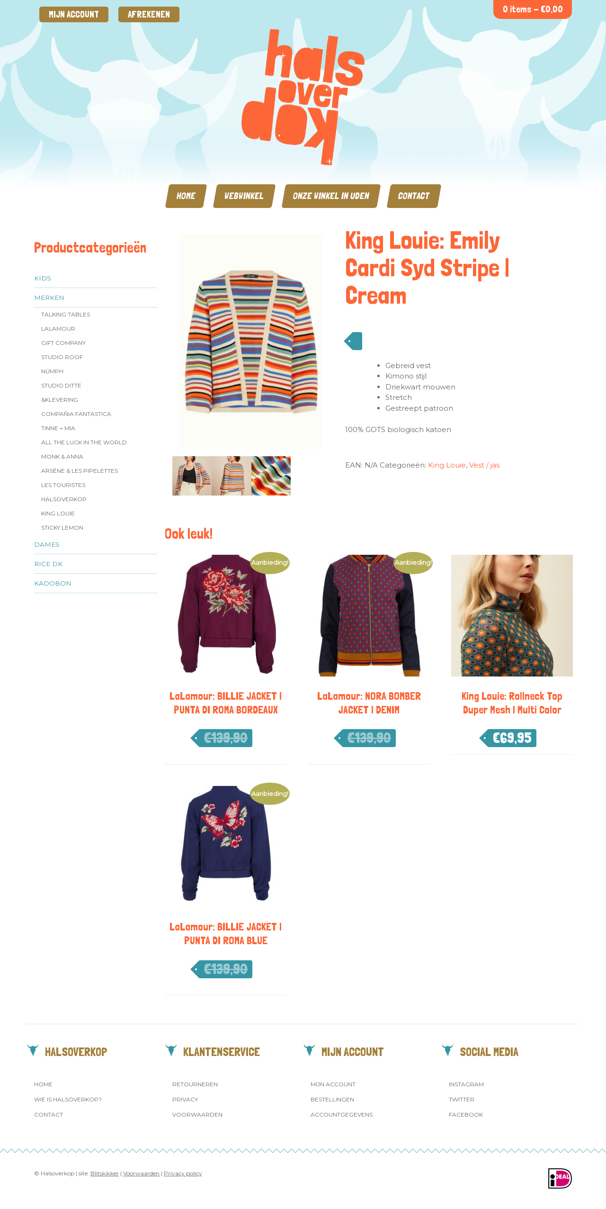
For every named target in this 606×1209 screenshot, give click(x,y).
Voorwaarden (197, 1114)
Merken (49, 297)
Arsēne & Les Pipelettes (79, 470)
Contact (414, 195)
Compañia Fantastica (76, 413)
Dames (47, 544)
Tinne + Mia (58, 428)
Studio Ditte (61, 385)
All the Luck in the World (84, 442)
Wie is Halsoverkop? (68, 1099)
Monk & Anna (62, 456)
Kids (42, 278)
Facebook (466, 1114)
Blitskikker (104, 1173)
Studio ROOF (62, 357)
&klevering (59, 399)
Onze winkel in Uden (331, 195)
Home (186, 195)
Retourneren (195, 1084)
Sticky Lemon (62, 527)
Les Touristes (63, 484)
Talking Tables (65, 314)
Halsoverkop (64, 499)
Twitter (461, 1099)
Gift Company (63, 342)
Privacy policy (183, 1173)
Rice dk (48, 564)
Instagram (466, 1084)
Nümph (52, 371)
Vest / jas (484, 464)
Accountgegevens (342, 1114)
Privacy (185, 1099)
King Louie (58, 513)
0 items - (533, 9)
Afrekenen (149, 14)
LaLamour (58, 328)
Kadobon (52, 583)
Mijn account (74, 14)
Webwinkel (244, 195)
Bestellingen (332, 1099)
